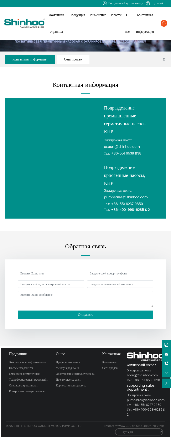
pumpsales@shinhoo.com (126, 197)
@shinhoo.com (127, 147)
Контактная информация (29, 59)
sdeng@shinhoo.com (142, 375)
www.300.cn (126, 426)
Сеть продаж (73, 59)
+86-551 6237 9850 (127, 204)
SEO (139, 426)
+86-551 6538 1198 (126, 153)
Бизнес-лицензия (153, 426)
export (109, 147)
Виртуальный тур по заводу (123, 3)
